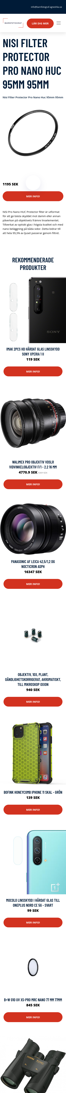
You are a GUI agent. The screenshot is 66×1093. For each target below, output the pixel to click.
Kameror (39, 165)
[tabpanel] (33, 133)
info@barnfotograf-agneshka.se (46, 6)
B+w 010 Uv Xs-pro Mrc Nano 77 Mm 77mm (33, 999)
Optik (49, 165)
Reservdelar (25, 165)
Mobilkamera (11, 169)
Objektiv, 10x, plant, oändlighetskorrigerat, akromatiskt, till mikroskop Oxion (33, 679)
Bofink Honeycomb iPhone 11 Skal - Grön (33, 792)
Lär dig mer (40, 23)
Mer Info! (33, 196)
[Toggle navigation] (58, 23)
